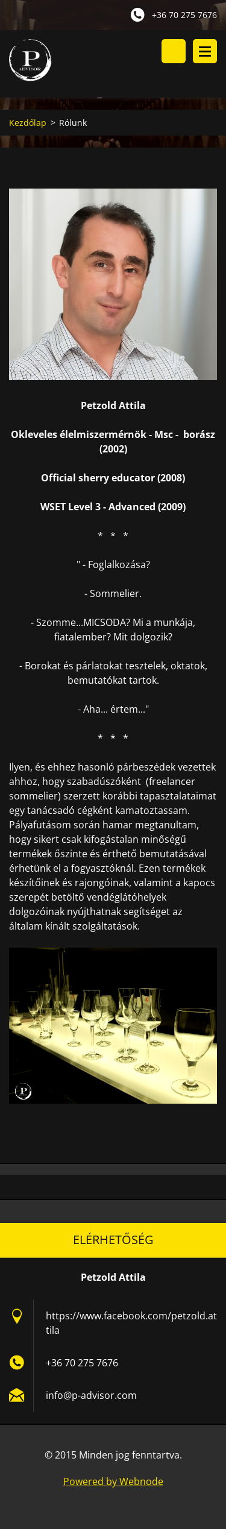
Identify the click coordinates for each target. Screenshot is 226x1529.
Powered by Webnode (113, 1481)
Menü (205, 51)
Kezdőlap (27, 122)
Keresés (174, 51)
